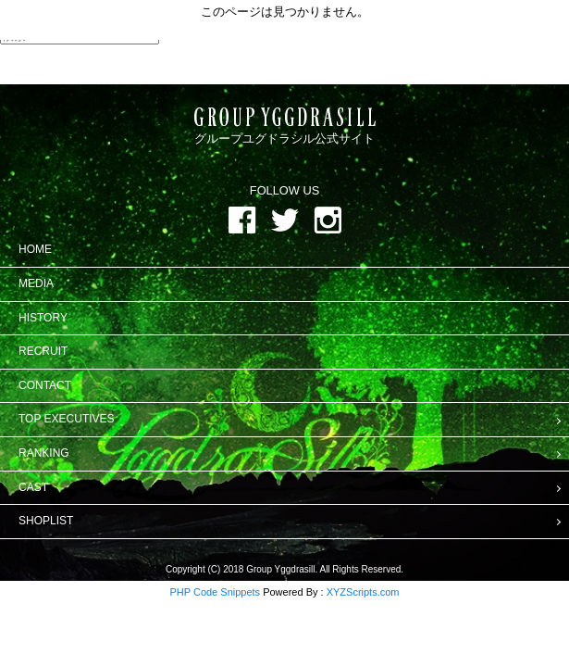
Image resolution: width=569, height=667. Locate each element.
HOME (35, 249)
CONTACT (45, 385)
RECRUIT (43, 351)
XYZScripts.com (363, 592)
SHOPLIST (46, 520)
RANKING (44, 453)
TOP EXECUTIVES (67, 418)
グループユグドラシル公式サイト (285, 126)
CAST (33, 487)
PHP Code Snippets (214, 592)
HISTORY (43, 317)
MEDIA (36, 283)
